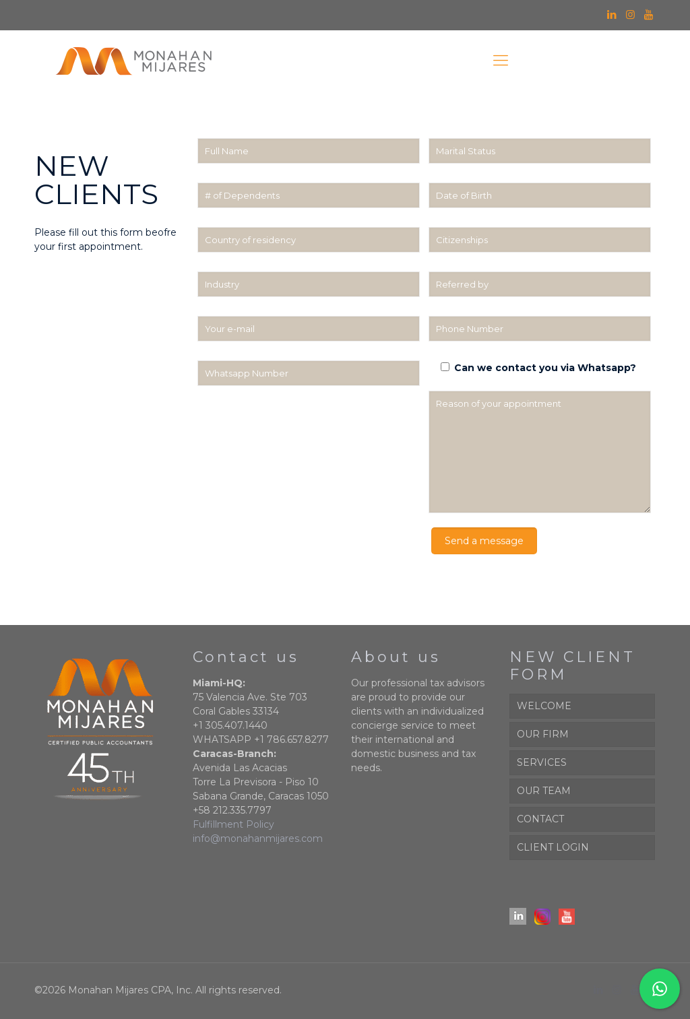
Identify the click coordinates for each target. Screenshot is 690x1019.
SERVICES (542, 762)
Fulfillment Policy (233, 824)
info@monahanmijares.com (258, 838)
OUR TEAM (544, 791)
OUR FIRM (543, 734)
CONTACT (540, 819)
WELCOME (544, 706)
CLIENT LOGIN (553, 847)
